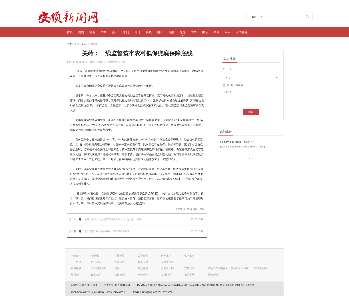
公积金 (95, 255)
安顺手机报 (167, 261)
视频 (149, 32)
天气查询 (213, 274)
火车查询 (166, 255)
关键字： (228, 91)
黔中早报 (96, 261)
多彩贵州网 (167, 268)
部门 (126, 32)
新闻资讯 (92, 44)
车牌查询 (143, 274)
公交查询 (143, 255)
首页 (70, 32)
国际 (205, 32)
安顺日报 (120, 261)
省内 (104, 32)
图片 (160, 32)
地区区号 (189, 274)
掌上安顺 (143, 261)
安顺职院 (189, 268)
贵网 (117, 268)
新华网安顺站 (99, 268)
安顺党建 (143, 268)
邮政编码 (96, 274)
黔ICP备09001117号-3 (82, 292)
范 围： (228, 69)
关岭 (83, 44)
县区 (115, 32)
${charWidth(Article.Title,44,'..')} (237, 141)
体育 (216, 32)
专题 (182, 32)
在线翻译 (166, 274)
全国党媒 (242, 32)
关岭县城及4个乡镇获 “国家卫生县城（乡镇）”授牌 (113, 219)
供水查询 (189, 255)
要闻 (81, 32)
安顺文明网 (260, 268)
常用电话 (120, 255)
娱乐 (227, 32)
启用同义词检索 (233, 85)
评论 (137, 32)
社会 (92, 32)
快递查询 (120, 274)
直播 (171, 32)
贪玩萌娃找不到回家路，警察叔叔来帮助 (107, 231)
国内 (194, 32)
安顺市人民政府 (240, 268)
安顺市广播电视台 (218, 268)
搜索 (250, 112)
